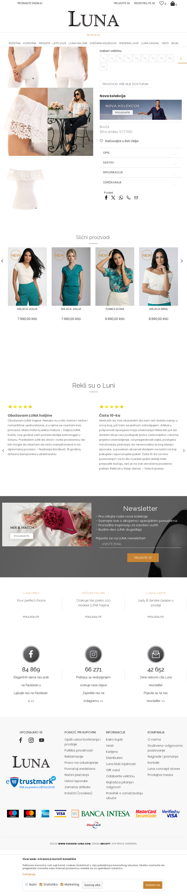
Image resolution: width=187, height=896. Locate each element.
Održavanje (140, 225)
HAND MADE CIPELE (33, 47)
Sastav (140, 206)
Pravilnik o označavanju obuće (124, 841)
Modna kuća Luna (14, 53)
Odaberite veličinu (120, 821)
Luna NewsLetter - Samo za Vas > (94, 47)
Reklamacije (74, 802)
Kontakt (153, 808)
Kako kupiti (114, 785)
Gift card (113, 815)
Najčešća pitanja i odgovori (120, 830)
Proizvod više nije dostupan (125, 127)
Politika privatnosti (79, 796)
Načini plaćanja (77, 820)
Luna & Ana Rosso (154, 47)
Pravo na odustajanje (81, 808)
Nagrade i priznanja (163, 802)
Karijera (112, 797)
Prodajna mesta (160, 820)
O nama (154, 785)
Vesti (110, 791)
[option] (32, 47)
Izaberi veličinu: (111, 94)
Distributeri (114, 803)
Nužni (33, 884)
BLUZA (49, 53)
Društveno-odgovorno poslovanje (165, 793)
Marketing (72, 884)
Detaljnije (29, 874)
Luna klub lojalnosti (121, 809)
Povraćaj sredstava (80, 814)
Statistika (51, 884)
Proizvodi (36, 53)
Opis (140, 196)
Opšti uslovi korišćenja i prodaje (83, 787)
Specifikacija (140, 215)
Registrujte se (144, 3)
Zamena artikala (77, 832)
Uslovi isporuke (76, 826)
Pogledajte (31, 662)
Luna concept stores (164, 814)
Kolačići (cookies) (78, 838)
